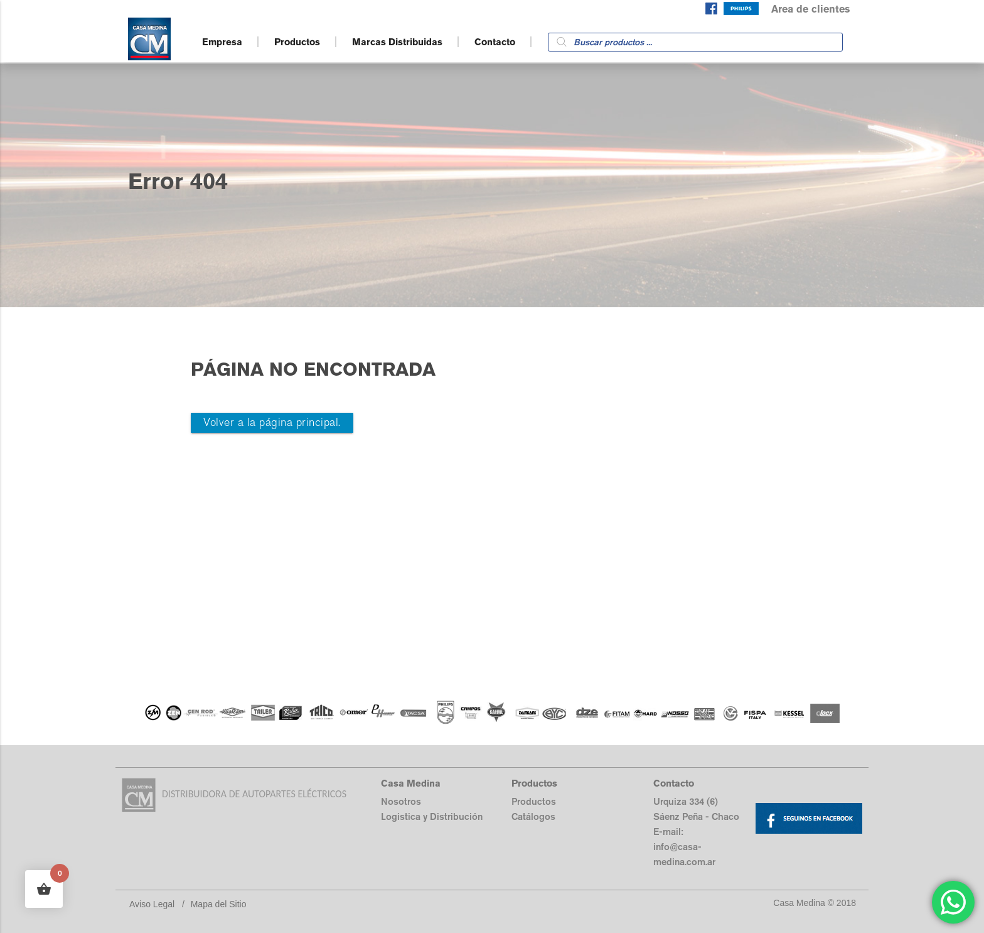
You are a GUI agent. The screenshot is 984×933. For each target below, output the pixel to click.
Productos (297, 41)
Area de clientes (810, 9)
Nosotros (401, 801)
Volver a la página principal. (272, 422)
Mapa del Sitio (219, 904)
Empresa (222, 41)
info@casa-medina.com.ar (684, 854)
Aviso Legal (151, 904)
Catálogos (533, 816)
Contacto (494, 41)
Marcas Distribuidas (397, 41)
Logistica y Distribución (432, 816)
